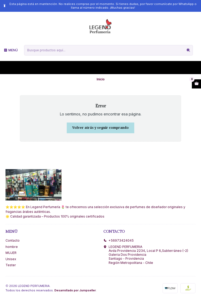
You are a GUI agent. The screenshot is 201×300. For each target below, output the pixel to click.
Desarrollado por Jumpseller (75, 290)
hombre (11, 247)
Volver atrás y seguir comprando (100, 128)
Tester (10, 265)
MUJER (10, 253)
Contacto (12, 240)
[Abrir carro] (196, 84)
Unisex (10, 259)
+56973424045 (118, 240)
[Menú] (11, 50)
